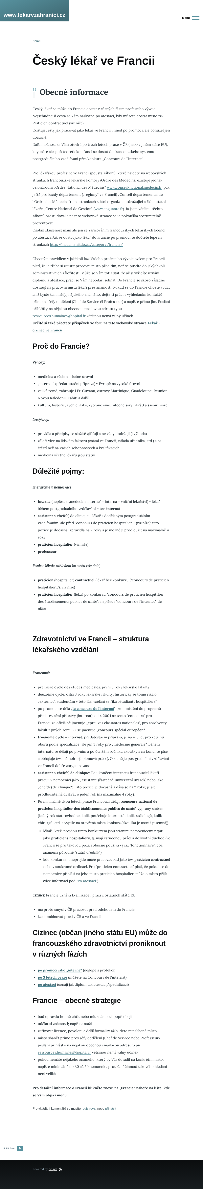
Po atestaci (87, 881)
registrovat (89, 1108)
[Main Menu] (190, 17)
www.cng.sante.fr (109, 208)
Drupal (53, 1169)
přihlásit (110, 1108)
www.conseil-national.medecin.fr (134, 187)
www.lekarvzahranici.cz (34, 15)
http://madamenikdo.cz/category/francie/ (86, 244)
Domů (36, 41)
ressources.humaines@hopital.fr (59, 316)
